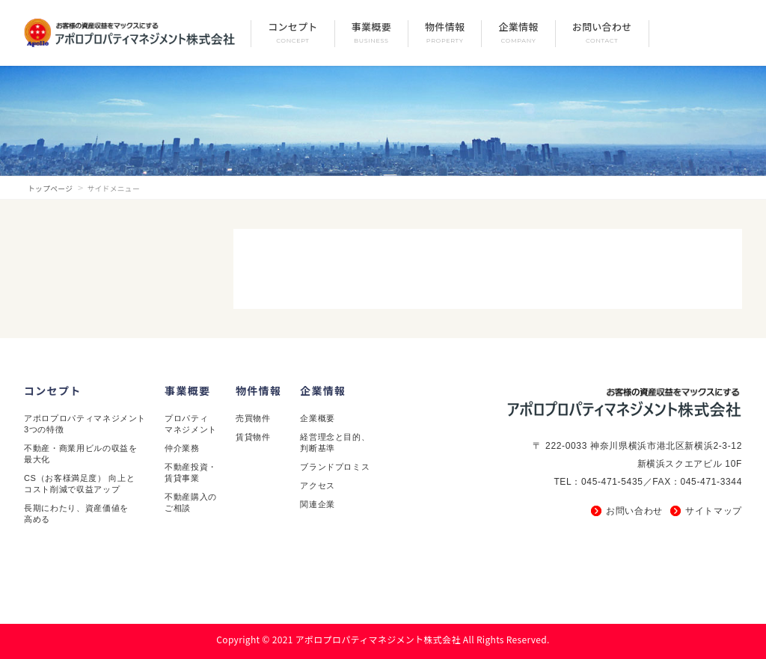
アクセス (317, 485)
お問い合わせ (634, 511)
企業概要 (317, 418)
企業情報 (323, 390)
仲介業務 (182, 448)
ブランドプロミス (335, 466)
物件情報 (258, 390)
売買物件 (253, 418)
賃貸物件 (253, 436)
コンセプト (53, 390)
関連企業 (317, 504)
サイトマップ (713, 511)
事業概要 (187, 390)
